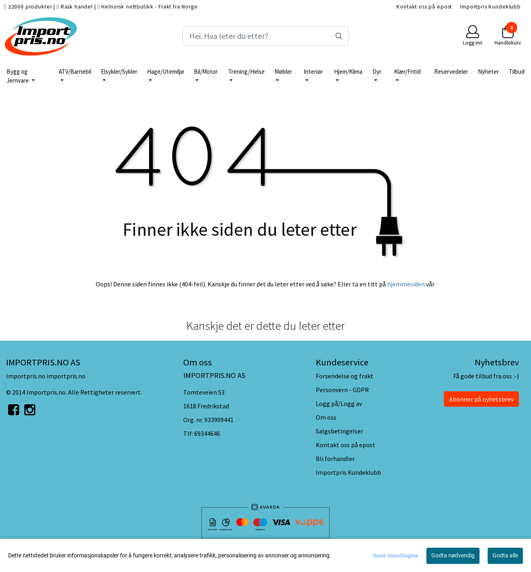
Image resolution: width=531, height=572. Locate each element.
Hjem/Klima (348, 71)
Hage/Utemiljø (165, 71)
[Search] (265, 36)
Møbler (283, 71)
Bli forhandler (335, 459)
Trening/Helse (246, 71)
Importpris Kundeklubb (490, 6)
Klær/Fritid (407, 71)
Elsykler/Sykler (119, 71)
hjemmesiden (406, 284)
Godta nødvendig (453, 555)
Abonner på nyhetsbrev (481, 399)
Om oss (326, 417)
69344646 (207, 433)
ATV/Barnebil (75, 71)
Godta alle (505, 555)
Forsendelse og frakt (344, 376)
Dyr (377, 71)
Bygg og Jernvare (18, 76)
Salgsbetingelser (339, 431)
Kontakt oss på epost (424, 6)
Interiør (313, 71)
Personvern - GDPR (342, 390)
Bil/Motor (206, 71)
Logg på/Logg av (339, 403)
